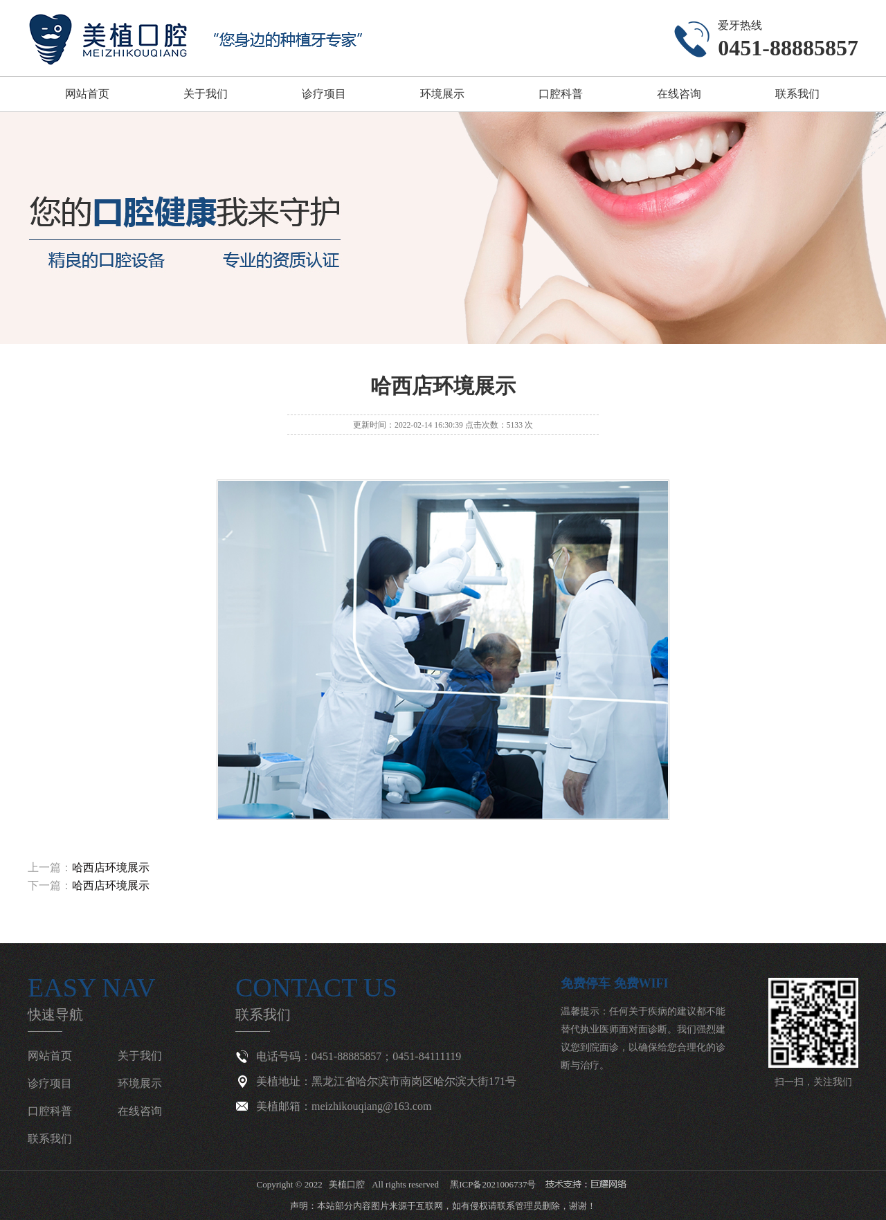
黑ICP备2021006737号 (493, 1184)
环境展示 (442, 94)
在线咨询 (679, 94)
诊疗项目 (324, 94)
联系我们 (797, 94)
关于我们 (205, 94)
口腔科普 (561, 94)
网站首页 (87, 94)
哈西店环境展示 (111, 867)
